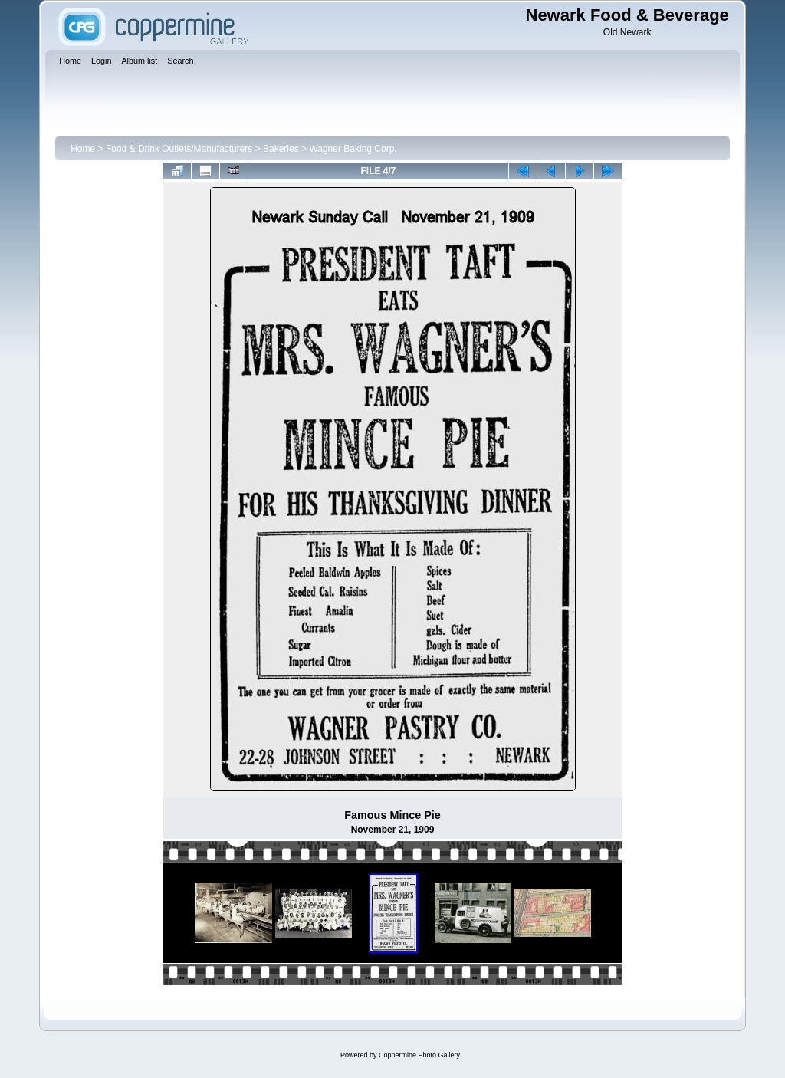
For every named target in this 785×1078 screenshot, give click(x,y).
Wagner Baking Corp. (352, 148)
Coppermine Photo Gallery (419, 1055)
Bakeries (281, 148)
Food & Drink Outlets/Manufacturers (179, 148)
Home (83, 148)
